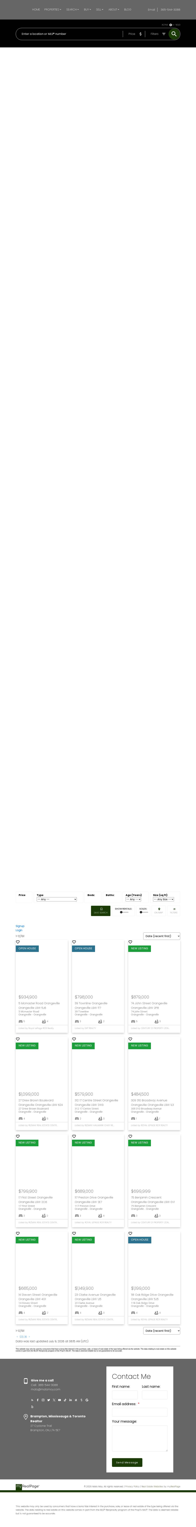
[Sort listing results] (161, 936)
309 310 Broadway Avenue (154, 1110)
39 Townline (98, 1013)
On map (158, 912)
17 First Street (42, 1208)
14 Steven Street (42, 1305)
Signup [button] (20, 926)
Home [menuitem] (36, 9)
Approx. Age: (136, 895)
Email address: (124, 1404)
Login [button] (19, 931)
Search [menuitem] (71, 9)
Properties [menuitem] (51, 9)
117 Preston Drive (98, 1208)
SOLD (178, 25)
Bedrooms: (93, 895)
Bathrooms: (112, 895)
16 (25, 1337)
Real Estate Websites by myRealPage (160, 1486)
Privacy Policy (132, 1486)
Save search (101, 912)
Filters (173, 912)
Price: (24, 895)
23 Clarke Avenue (98, 1305)
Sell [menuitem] (98, 9)
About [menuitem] (112, 9)
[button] (31, 1400)
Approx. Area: (165, 895)
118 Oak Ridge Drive (154, 1305)
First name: (121, 1387)
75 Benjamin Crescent (154, 1208)
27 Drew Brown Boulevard (42, 1110)
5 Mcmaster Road (42, 1013)
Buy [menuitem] (86, 9)
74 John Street (154, 1013)
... (23, 1337)
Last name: (151, 1387)
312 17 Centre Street (98, 1110)
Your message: (124, 1421)
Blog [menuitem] (127, 9)
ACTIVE (165, 25)
